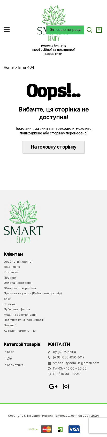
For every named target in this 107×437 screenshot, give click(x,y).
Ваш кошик (12, 267)
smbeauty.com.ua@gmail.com (76, 363)
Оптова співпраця (65, 30)
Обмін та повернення (20, 288)
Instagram (66, 386)
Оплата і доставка (18, 283)
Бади (10, 352)
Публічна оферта (17, 309)
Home (9, 67)
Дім (9, 358)
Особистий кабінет (18, 261)
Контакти (11, 272)
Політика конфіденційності (24, 320)
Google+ (53, 386)
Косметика (15, 365)
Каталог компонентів (20, 330)
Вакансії (10, 325)
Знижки (9, 304)
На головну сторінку (54, 147)
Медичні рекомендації (20, 314)
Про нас (10, 277)
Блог (7, 299)
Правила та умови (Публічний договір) (33, 293)
